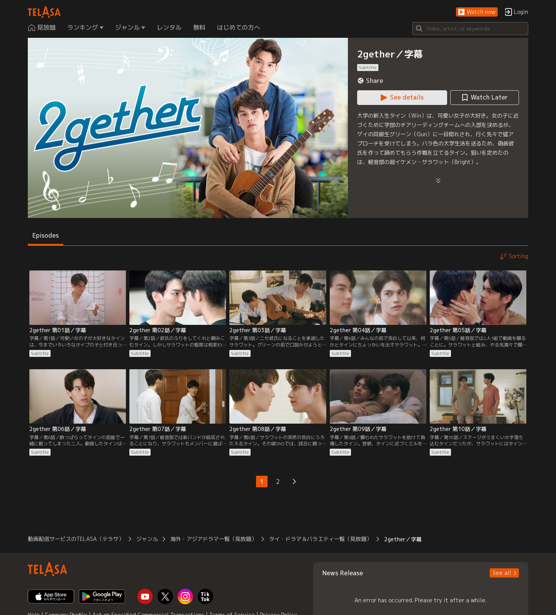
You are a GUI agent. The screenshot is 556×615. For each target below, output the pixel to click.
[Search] (470, 28)
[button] (477, 12)
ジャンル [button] (147, 538)
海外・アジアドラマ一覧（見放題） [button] (213, 538)
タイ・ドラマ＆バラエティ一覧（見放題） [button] (320, 538)
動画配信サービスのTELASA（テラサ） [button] (76, 538)
